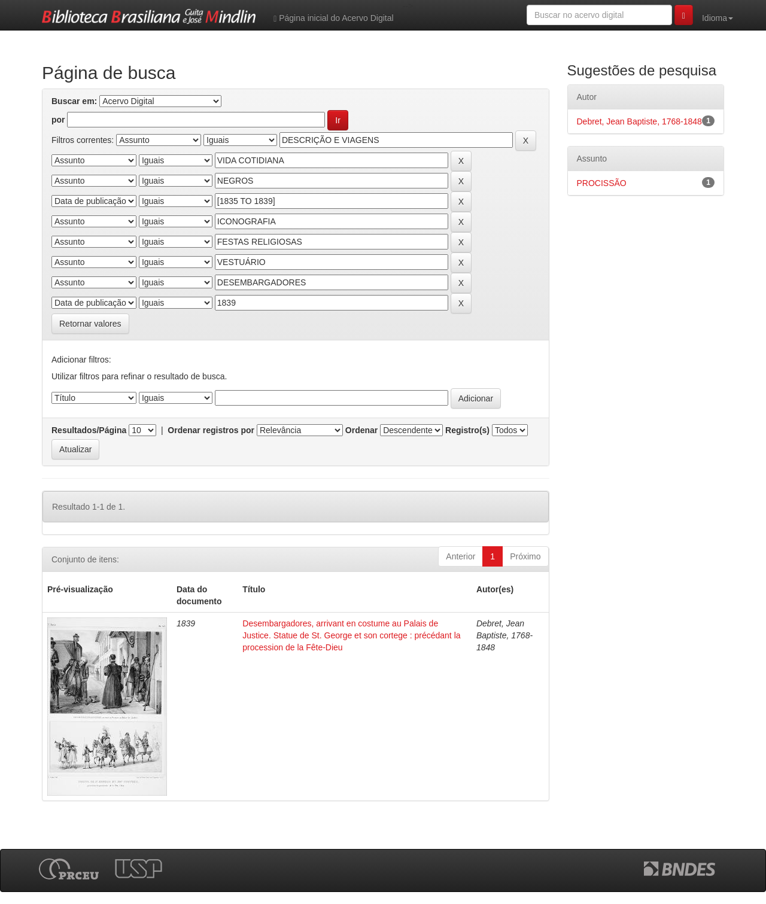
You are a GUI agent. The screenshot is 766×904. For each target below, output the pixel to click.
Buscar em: (74, 101)
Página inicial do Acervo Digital (333, 18)
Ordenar (361, 430)
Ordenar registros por (211, 430)
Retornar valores (90, 323)
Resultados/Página (88, 430)
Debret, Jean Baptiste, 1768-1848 (639, 121)
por (58, 119)
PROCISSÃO (602, 183)
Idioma (717, 18)
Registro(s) (467, 430)
